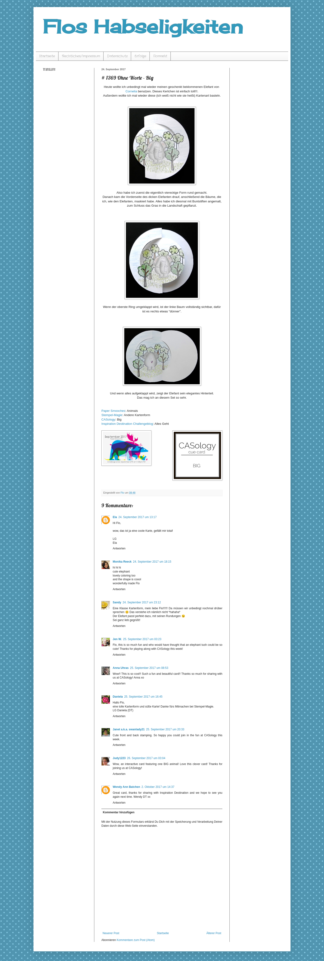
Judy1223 (119, 758)
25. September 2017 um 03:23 (142, 639)
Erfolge (140, 56)
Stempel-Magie (111, 415)
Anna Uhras (121, 668)
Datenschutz (117, 56)
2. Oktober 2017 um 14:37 (157, 787)
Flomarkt (160, 56)
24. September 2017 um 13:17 (137, 517)
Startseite (47, 56)
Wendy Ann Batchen (126, 787)
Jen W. (117, 639)
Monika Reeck (122, 561)
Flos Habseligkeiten (143, 26)
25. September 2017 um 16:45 (143, 696)
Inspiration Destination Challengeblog (127, 423)
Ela (115, 517)
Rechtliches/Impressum (81, 56)
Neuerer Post (111, 933)
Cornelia (131, 91)
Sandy (117, 602)
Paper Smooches (113, 411)
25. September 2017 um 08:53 (149, 668)
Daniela (118, 696)
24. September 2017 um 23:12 (142, 602)
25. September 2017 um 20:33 (165, 729)
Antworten (119, 548)
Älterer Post (213, 933)
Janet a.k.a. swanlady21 (129, 729)
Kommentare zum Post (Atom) (136, 940)
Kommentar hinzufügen (118, 812)
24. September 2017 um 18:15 (152, 561)
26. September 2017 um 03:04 (146, 758)
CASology (108, 419)
